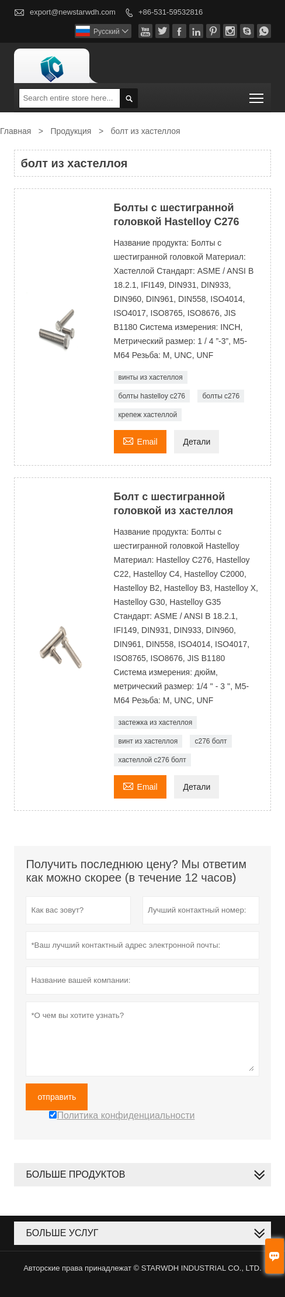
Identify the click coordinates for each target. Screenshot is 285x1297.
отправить (56, 1097)
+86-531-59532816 (170, 12)
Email (140, 440)
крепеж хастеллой (148, 415)
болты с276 (220, 396)
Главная (15, 131)
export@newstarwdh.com (73, 12)
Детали (196, 441)
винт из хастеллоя (148, 741)
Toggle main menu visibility (257, 94)
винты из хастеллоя (151, 377)
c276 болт (210, 741)
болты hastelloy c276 (152, 396)
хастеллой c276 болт (152, 760)
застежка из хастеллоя (156, 722)
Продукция (70, 131)
